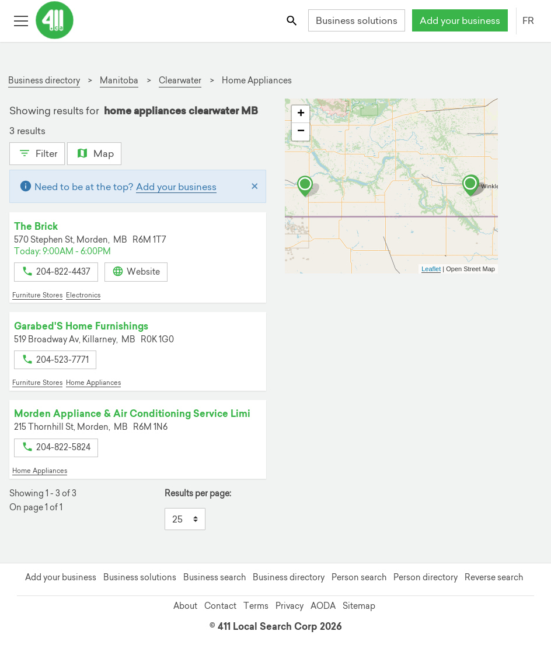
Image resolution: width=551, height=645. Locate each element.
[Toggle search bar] (293, 20)
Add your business (460, 20)
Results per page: (198, 494)
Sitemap (359, 606)
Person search (359, 577)
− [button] (301, 132)
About (185, 606)
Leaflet (431, 268)
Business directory (289, 577)
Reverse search (494, 577)
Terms (255, 606)
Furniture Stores (37, 295)
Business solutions (356, 20)
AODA (323, 606)
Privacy (290, 606)
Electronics (83, 295)
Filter (37, 152)
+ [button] (301, 114)
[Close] (255, 186)
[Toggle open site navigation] (21, 20)
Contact (220, 606)
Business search (214, 577)
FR (528, 20)
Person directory (425, 577)
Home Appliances (93, 382)
